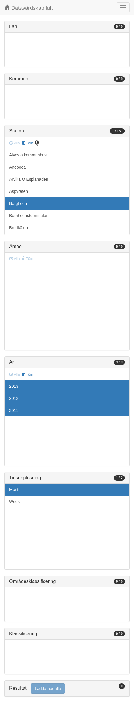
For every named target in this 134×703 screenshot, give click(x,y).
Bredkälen (18, 227)
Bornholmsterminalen (28, 215)
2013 (13, 386)
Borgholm (18, 203)
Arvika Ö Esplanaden (28, 179)
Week (14, 501)
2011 (13, 410)
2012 (13, 398)
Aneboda (17, 167)
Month (15, 489)
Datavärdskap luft (28, 8)
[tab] (67, 689)
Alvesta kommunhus (28, 155)
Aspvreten (18, 191)
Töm (27, 143)
